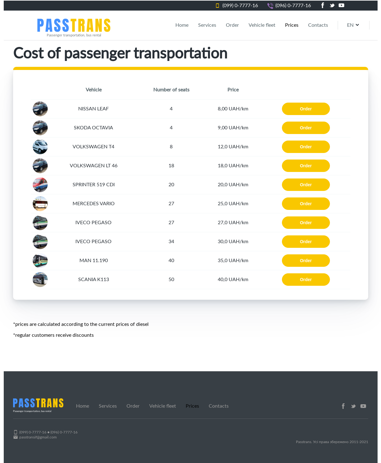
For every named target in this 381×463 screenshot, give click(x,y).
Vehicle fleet (262, 25)
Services (207, 25)
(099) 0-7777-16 (240, 5)
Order (232, 25)
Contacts (318, 25)
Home (181, 25)
